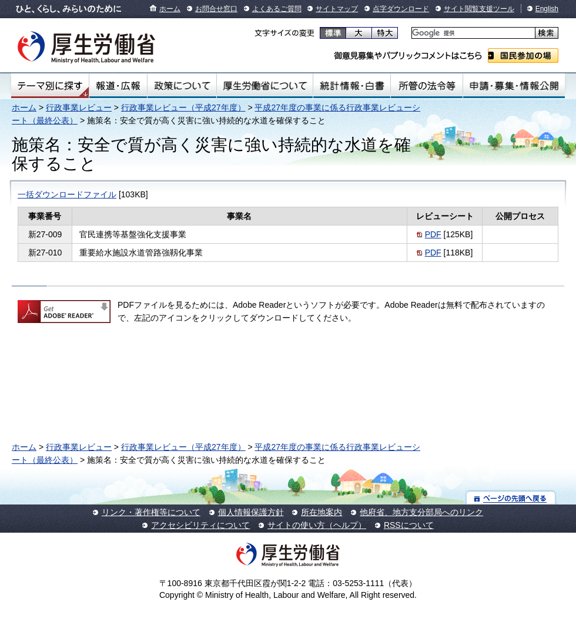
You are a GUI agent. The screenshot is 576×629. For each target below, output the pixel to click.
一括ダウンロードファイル (67, 194)
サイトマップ (337, 9)
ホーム (169, 9)
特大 (384, 33)
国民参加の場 (523, 55)
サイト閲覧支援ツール (479, 9)
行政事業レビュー (79, 107)
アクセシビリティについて (200, 525)
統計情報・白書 (351, 85)
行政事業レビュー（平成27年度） (183, 107)
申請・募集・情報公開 (514, 85)
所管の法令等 (426, 85)
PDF (433, 234)
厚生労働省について (265, 85)
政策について (182, 85)
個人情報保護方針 (251, 512)
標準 (333, 33)
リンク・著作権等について (151, 512)
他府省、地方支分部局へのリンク (421, 512)
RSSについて (409, 525)
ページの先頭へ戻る (511, 498)
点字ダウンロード (401, 9)
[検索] (472, 33)
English (546, 9)
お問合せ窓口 (216, 9)
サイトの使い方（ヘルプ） (316, 525)
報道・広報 (118, 85)
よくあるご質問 (277, 9)
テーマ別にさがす (50, 85)
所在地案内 (321, 512)
